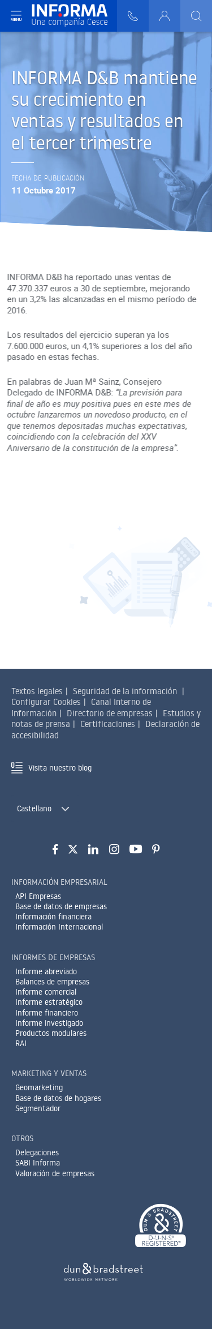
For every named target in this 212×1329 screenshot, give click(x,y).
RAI (21, 1043)
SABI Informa (37, 1163)
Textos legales (37, 691)
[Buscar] (196, 16)
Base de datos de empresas (61, 906)
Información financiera (53, 916)
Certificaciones (107, 724)
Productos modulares (50, 1033)
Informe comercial (45, 992)
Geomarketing (39, 1087)
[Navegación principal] (16, 16)
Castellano (34, 808)
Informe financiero (46, 1013)
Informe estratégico (49, 1002)
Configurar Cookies (46, 701)
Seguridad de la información (125, 691)
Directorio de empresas (110, 713)
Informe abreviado (46, 971)
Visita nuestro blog (60, 768)
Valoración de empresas (54, 1173)
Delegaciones (37, 1152)
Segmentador (37, 1108)
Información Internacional (59, 927)
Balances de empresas (52, 982)
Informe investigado (49, 1023)
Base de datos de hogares (58, 1098)
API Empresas (38, 896)
